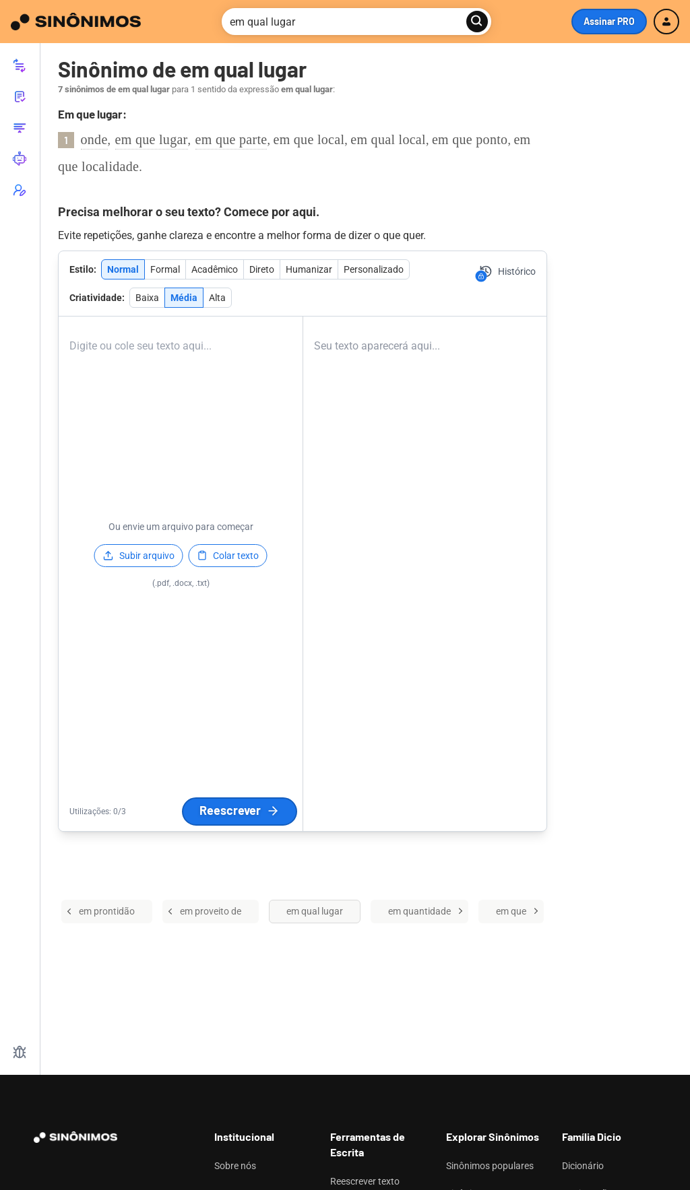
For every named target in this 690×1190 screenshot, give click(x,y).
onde (94, 139)
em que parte (231, 139)
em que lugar (151, 139)
